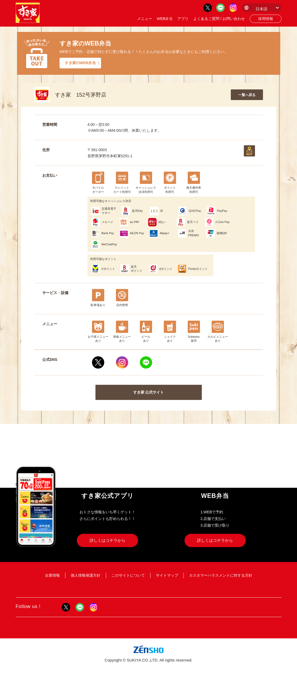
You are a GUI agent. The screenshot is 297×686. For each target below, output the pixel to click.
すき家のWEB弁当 (80, 63)
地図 (249, 150)
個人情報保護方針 (86, 575)
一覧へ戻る (247, 95)
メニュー (144, 18)
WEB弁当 (165, 18)
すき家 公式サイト (148, 392)
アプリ (183, 18)
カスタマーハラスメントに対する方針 (220, 575)
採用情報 (265, 18)
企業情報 (52, 575)
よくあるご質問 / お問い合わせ (219, 18)
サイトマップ (167, 575)
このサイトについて (128, 575)
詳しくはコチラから (108, 540)
